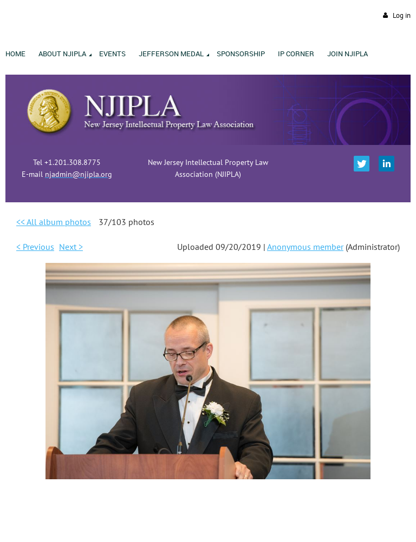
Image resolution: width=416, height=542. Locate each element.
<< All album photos (53, 221)
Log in (402, 15)
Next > (71, 246)
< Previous (35, 246)
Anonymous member (305, 246)
